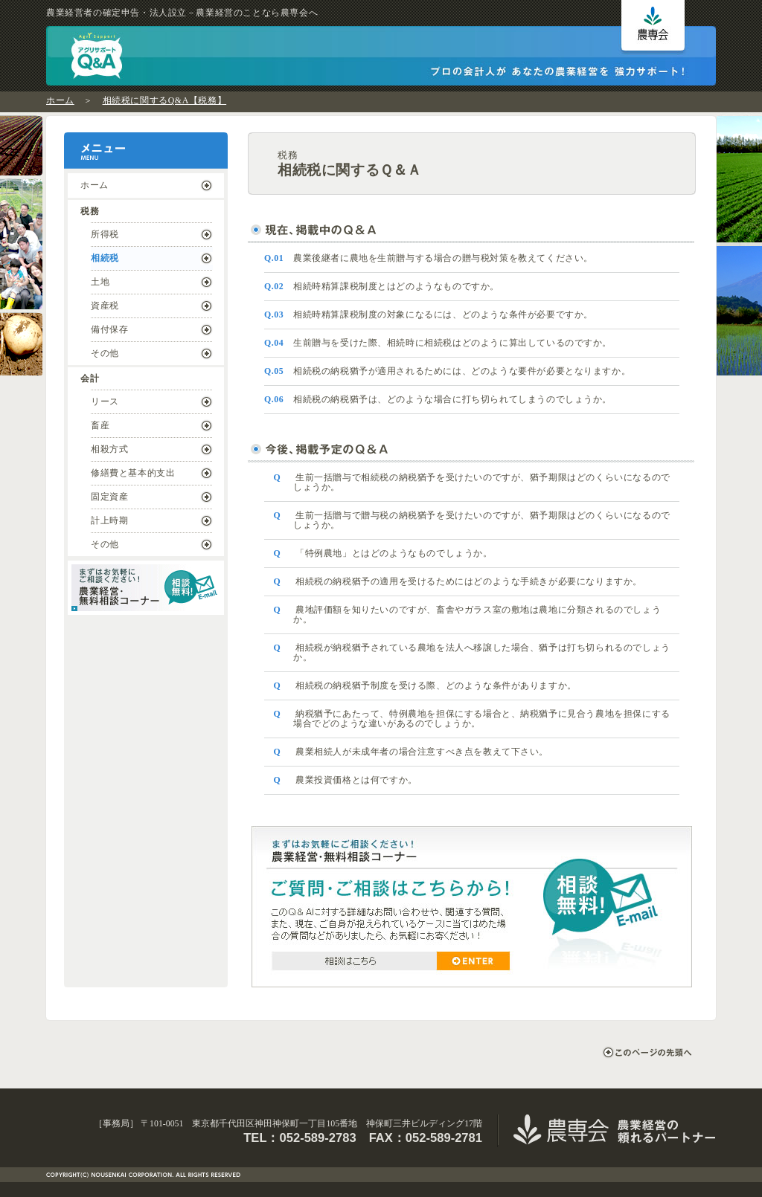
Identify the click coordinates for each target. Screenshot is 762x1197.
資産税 (105, 305)
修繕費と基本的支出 (133, 473)
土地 (100, 282)
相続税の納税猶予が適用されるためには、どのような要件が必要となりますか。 (447, 371)
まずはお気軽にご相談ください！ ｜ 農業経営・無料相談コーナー (146, 588)
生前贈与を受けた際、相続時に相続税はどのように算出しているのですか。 (438, 343)
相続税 (105, 258)
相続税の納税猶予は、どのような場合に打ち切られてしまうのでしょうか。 (438, 399)
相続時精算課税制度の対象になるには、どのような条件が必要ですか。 (428, 314)
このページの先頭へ (647, 1052)
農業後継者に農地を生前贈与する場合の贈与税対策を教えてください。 (428, 258)
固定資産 (109, 496)
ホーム (60, 100)
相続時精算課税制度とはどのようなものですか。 (381, 286)
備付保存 (109, 329)
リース (105, 401)
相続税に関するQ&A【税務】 (165, 100)
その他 (105, 353)
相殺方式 (109, 449)
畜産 (100, 425)
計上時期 (109, 520)
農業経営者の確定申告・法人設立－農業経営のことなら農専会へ (182, 12)
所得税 (105, 234)
